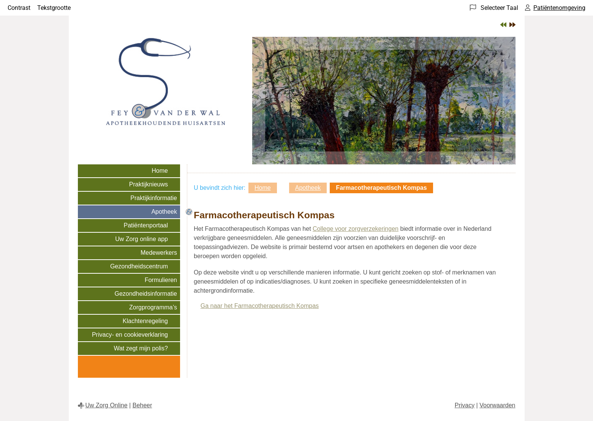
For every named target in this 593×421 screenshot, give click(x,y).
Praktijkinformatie (153, 198)
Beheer (142, 405)
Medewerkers (159, 252)
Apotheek (164, 211)
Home (160, 170)
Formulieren (161, 280)
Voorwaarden (497, 405)
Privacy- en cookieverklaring (130, 334)
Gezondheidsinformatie (145, 293)
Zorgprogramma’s (153, 307)
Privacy (464, 405)
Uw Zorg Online (106, 405)
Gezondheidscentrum (139, 266)
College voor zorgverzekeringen (355, 228)
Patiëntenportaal (145, 225)
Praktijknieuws (148, 184)
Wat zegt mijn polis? (141, 348)
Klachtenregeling (145, 321)
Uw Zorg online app (141, 239)
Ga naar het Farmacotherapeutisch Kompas (260, 306)
